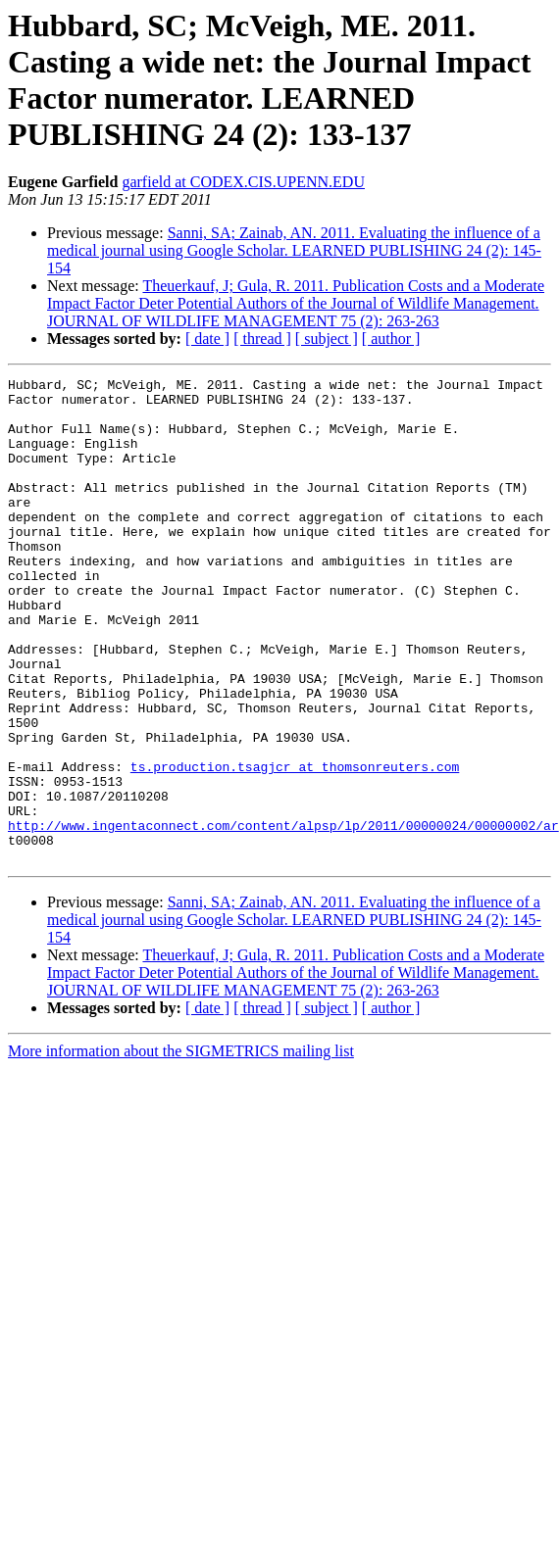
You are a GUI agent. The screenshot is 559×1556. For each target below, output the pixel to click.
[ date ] (207, 338)
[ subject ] (326, 338)
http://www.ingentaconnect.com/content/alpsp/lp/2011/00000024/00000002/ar (283, 916)
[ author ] (391, 338)
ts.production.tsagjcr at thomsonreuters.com (294, 845)
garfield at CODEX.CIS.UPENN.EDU (243, 181)
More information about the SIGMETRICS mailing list (181, 1148)
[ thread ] (262, 338)
